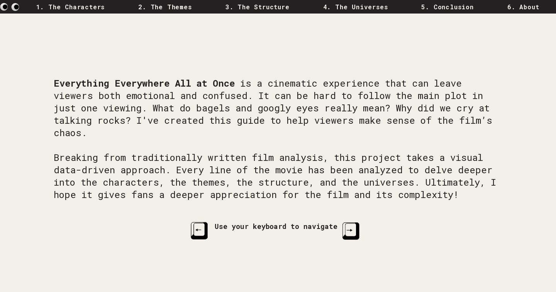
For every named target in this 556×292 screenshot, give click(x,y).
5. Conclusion (447, 7)
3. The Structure (257, 7)
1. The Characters (70, 7)
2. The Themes (165, 7)
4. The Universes (355, 7)
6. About (523, 7)
